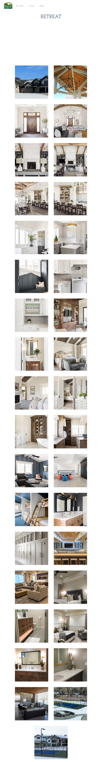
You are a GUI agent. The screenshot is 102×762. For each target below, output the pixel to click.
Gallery (41, 6)
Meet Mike (19, 6)
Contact (31, 6)
